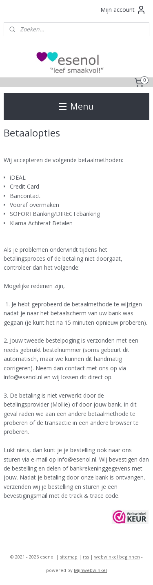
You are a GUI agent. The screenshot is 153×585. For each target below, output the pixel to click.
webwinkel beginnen (117, 557)
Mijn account (123, 10)
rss (86, 557)
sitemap (69, 557)
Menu (76, 106)
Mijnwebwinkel (90, 570)
